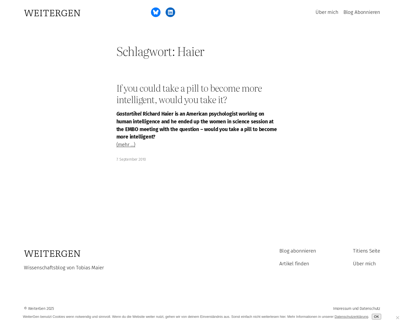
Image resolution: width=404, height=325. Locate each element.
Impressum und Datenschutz (356, 308)
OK (376, 317)
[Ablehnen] (397, 317)
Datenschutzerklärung (351, 317)
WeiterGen (52, 12)
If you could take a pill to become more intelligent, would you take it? (189, 93)
